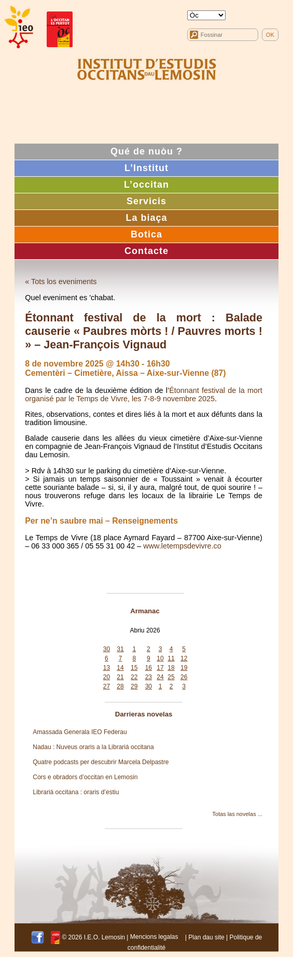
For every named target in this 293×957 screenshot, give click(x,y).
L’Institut (146, 168)
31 (120, 649)
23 (148, 677)
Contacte (146, 251)
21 (120, 677)
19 (183, 667)
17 (160, 667)
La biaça (146, 218)
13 (106, 667)
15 (134, 667)
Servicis (146, 201)
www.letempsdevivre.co (182, 546)
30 (106, 649)
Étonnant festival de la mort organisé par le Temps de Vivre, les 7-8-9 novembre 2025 (143, 394)
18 (171, 667)
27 (106, 686)
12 (183, 658)
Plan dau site (206, 936)
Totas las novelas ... (237, 814)
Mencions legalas (154, 936)
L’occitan (146, 184)
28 (120, 686)
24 (160, 677)
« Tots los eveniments (60, 281)
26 (183, 677)
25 (171, 677)
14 (120, 667)
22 (134, 677)
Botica (146, 234)
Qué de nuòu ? (146, 151)
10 (160, 658)
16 (148, 667)
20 (106, 677)
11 (171, 658)
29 (134, 686)
